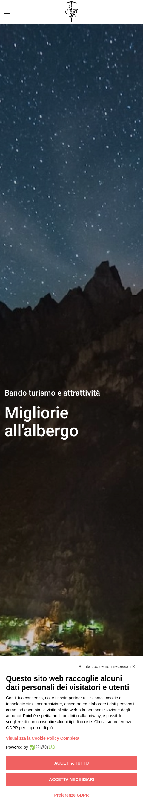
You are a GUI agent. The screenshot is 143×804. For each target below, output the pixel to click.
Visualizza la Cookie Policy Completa (42, 738)
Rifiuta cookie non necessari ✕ (107, 666)
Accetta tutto (71, 763)
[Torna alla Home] (71, 12)
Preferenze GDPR (71, 795)
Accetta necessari (71, 779)
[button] (7, 12)
